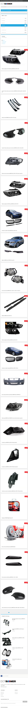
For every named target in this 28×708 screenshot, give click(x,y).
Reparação (2, 692)
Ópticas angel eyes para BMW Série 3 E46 (18, 637)
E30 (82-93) (14, 18)
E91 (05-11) (14, 27)
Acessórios (2, 696)
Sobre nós (16, 692)
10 (18, 612)
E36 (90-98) (14, 20)
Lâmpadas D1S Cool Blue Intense (17, 659)
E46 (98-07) (14, 23)
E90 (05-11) (14, 25)
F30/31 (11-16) (14, 32)
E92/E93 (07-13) (14, 30)
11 (19, 612)
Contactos (16, 693)
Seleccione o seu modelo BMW (6, 10)
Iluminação (2, 693)
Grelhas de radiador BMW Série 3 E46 (17, 647)
